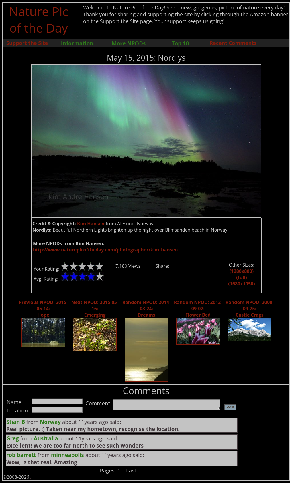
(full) (241, 277)
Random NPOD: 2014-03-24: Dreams (146, 308)
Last (131, 470)
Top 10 (180, 43)
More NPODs (129, 43)
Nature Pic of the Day (38, 19)
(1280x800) (242, 271)
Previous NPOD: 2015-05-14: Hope (43, 308)
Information (77, 43)
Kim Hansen (91, 223)
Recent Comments (232, 42)
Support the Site (27, 42)
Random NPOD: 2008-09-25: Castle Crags (250, 308)
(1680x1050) (241, 284)
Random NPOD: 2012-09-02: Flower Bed (198, 308)
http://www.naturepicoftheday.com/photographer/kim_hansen (105, 250)
